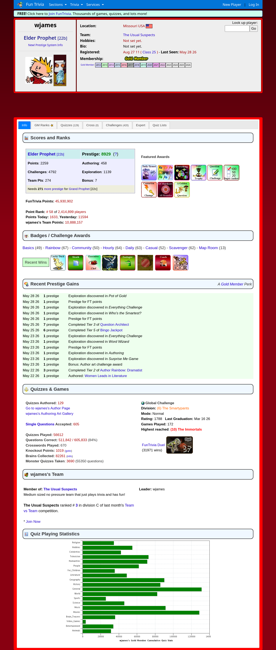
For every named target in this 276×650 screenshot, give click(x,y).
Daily (130, 248)
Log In (254, 4)
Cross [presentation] (92, 125)
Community (82, 248)
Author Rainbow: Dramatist (121, 370)
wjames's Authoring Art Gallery (49, 414)
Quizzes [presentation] (70, 125)
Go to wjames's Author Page (48, 408)
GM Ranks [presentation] (43, 125)
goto (68, 450)
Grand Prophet (79, 189)
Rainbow (53, 248)
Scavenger (179, 248)
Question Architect (114, 325)
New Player (232, 4)
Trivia (75, 4)
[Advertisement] (138, 104)
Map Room (209, 248)
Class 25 (149, 52)
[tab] (24, 125)
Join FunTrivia (60, 13)
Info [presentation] (24, 125)
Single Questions (40, 424)
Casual (152, 248)
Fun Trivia (30, 4)
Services (93, 4)
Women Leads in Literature (106, 376)
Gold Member (87, 64)
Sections (56, 4)
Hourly (109, 248)
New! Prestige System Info (45, 45)
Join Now (33, 522)
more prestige (53, 189)
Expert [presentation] (140, 125)
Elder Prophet (46, 154)
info (69, 456)
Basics (29, 248)
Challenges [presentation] (117, 125)
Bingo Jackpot (111, 330)
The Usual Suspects (139, 34)
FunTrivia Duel (153, 445)
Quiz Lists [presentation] (160, 125)
